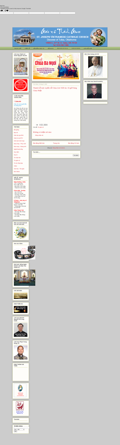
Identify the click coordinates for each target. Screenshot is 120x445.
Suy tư (15, 155)
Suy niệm (16, 152)
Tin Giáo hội (17, 157)
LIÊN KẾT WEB (88, 48)
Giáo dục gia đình (18, 135)
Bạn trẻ (16, 132)
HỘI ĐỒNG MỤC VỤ (38, 48)
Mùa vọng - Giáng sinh (20, 146)
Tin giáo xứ (41, 127)
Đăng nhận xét (39, 135)
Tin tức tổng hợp (18, 163)
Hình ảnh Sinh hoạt (19, 141)
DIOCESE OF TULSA (62, 48)
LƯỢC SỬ (27, 48)
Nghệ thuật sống (18, 149)
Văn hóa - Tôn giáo (19, 168)
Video (15, 166)
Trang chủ (56, 143)
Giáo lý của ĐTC (18, 138)
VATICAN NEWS (76, 48)
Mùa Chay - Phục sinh (20, 143)
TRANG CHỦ (17, 48)
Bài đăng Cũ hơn (73, 143)
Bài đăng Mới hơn (39, 143)
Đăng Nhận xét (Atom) (59, 148)
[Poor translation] (6, 10)
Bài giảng (16, 129)
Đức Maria (17, 171)
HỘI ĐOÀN (51, 48)
